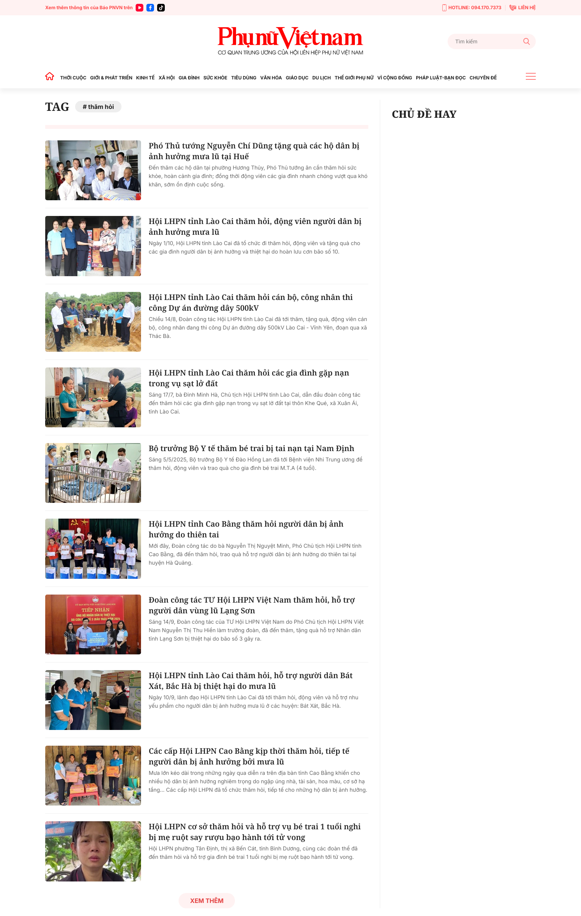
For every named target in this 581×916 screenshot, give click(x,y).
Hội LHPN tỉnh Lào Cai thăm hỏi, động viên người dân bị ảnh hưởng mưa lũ (255, 226)
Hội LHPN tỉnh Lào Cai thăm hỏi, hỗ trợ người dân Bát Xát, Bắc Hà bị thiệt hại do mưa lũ (251, 680)
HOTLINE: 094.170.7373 (471, 8)
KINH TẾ (145, 78)
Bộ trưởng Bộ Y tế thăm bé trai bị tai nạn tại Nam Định (252, 448)
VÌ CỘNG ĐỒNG (394, 78)
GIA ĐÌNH (189, 78)
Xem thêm (206, 900)
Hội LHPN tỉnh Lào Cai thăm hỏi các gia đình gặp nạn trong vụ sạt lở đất (249, 378)
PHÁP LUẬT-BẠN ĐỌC (441, 78)
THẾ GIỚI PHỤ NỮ (354, 78)
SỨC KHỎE (215, 78)
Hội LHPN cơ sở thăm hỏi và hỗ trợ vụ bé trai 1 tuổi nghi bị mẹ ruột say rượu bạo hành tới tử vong (255, 831)
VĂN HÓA (271, 78)
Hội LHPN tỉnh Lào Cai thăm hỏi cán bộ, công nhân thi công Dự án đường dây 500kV (251, 302)
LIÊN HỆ (522, 8)
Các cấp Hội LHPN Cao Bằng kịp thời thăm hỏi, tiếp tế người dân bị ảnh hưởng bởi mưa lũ (249, 756)
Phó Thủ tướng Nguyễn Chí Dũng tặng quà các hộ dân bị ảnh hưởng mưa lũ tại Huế (254, 150)
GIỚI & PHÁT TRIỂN (111, 78)
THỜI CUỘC (73, 78)
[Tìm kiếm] (492, 41)
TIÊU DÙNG (243, 78)
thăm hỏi (101, 106)
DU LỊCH (321, 78)
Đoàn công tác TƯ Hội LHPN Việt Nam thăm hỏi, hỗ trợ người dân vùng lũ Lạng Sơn (252, 605)
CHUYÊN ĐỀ (483, 78)
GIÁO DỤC (297, 78)
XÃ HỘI (167, 78)
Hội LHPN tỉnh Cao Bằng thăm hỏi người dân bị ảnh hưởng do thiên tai (246, 529)
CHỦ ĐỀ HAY (424, 113)
